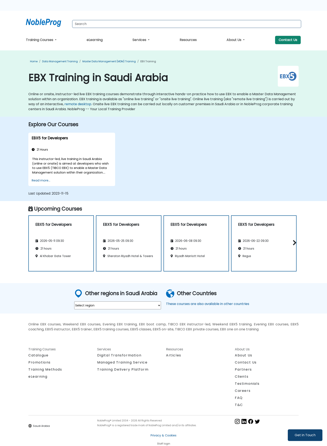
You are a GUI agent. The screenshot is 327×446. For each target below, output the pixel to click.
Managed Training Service (122, 362)
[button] (293, 242)
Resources (188, 39)
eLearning (95, 39)
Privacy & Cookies (163, 435)
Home (34, 61)
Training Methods (45, 369)
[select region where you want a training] (117, 305)
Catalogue (38, 355)
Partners (243, 369)
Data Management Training (60, 61)
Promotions (39, 362)
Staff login (163, 443)
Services (139, 39)
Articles (173, 355)
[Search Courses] (186, 24)
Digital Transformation (119, 355)
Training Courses (40, 39)
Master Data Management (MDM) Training (109, 61)
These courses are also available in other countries (207, 303)
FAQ (239, 397)
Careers (242, 390)
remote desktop (77, 104)
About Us (234, 39)
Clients (241, 376)
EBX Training (148, 61)
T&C (239, 404)
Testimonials (247, 383)
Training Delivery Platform (123, 369)
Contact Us (288, 39)
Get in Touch (305, 435)
